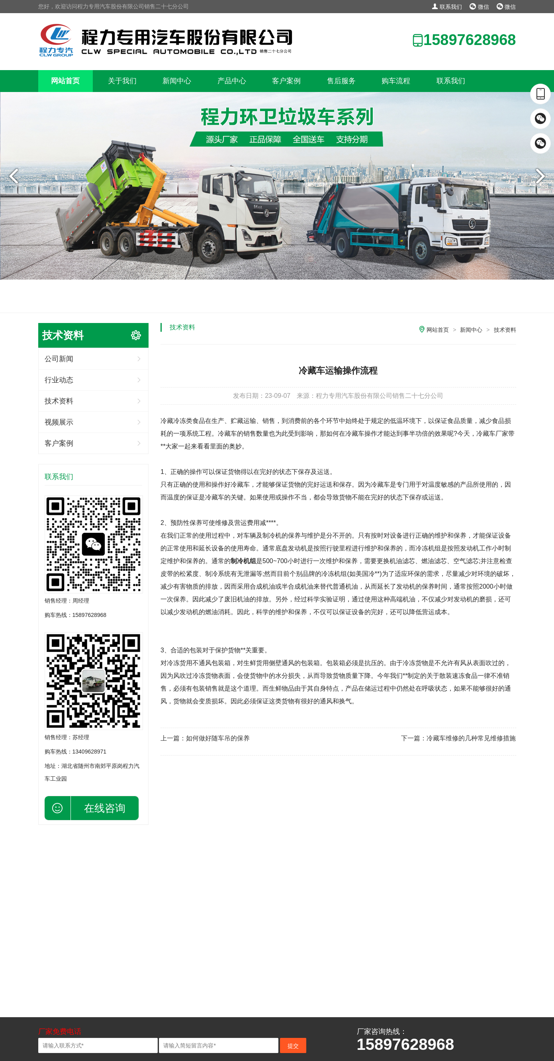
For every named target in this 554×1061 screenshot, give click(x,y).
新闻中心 (176, 81)
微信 (479, 7)
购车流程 (396, 81)
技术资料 (59, 401)
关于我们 (122, 81)
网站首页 (65, 81)
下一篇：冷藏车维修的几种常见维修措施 (458, 738)
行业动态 (59, 380)
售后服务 (341, 81)
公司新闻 (59, 359)
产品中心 (231, 81)
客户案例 (286, 81)
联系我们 (447, 7)
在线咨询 (104, 808)
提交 (293, 1046)
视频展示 (59, 422)
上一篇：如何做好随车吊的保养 (205, 738)
